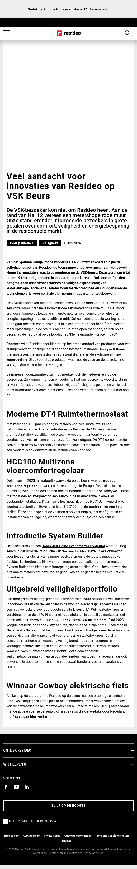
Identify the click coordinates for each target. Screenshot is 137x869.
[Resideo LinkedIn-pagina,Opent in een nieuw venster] (26, 787)
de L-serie (76, 609)
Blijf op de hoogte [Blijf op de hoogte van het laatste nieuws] (68, 805)
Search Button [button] (127, 33)
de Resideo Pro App (99, 507)
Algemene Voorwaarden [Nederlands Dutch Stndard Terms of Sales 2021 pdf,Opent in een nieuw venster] (77, 835)
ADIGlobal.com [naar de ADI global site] (31, 835)
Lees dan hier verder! (32, 716)
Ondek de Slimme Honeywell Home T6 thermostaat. (68, 9)
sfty (27, 630)
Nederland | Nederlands (39, 821)
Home (68, 33)
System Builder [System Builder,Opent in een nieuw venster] (74, 551)
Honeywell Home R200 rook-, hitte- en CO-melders (67, 620)
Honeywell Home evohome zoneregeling (73, 546)
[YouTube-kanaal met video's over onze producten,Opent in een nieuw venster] (16, 787)
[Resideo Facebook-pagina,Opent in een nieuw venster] (5, 787)
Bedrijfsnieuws (21, 243)
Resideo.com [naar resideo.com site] (11, 835)
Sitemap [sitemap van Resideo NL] (66, 840)
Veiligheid (50, 243)
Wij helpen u (21, 764)
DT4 (94, 429)
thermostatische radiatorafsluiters (57, 354)
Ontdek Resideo (23, 750)
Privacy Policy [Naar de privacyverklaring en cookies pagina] (52, 835)
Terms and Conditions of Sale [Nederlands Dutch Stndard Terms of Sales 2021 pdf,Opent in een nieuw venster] (112, 835)
